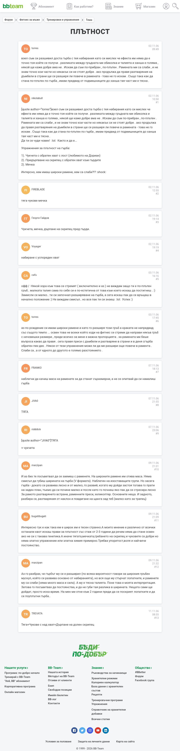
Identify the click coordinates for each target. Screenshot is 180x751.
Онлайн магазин (15, 691)
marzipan (37, 465)
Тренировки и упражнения (63, 19)
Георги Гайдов (40, 217)
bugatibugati (39, 516)
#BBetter (140, 671)
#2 (157, 193)
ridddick (36, 429)
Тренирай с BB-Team (17, 676)
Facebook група (144, 679)
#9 (157, 433)
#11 (156, 520)
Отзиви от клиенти (59, 679)
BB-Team (54, 667)
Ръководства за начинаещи (109, 672)
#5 (157, 279)
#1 (157, 102)
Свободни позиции (59, 689)
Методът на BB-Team (61, 675)
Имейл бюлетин (58, 694)
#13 (156, 617)
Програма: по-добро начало (22, 672)
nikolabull (37, 98)
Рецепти (97, 689)
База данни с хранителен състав (111, 686)
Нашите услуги (15, 667)
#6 (157, 321)
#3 (157, 222)
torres (35, 48)
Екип (51, 685)
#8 (157, 405)
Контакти (54, 702)
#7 (157, 372)
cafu (34, 274)
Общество (142, 667)
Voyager (36, 246)
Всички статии (100, 713)
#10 (156, 469)
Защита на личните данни (94, 736)
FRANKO (37, 367)
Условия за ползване (59, 736)
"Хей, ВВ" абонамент (17, 680)
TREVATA (37, 613)
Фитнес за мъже (30, 19)
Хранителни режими (104, 678)
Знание (97, 667)
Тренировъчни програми (107, 695)
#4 (157, 250)
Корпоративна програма (20, 686)
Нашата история (58, 671)
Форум (9, 19)
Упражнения (99, 699)
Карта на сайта (125, 736)
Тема (89, 19)
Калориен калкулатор (105, 682)
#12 (156, 566)
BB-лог (52, 698)
